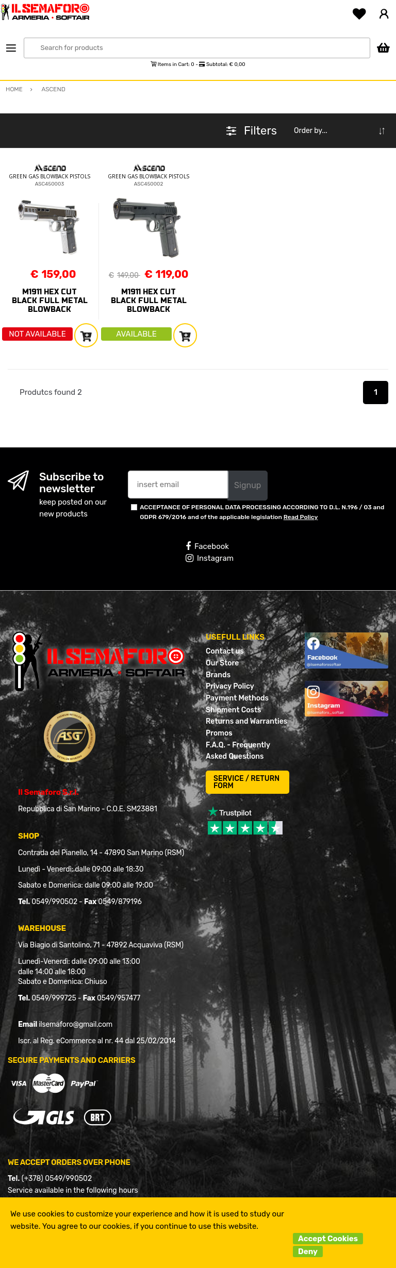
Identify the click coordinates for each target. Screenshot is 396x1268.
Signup (247, 485)
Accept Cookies (328, 1238)
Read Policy (301, 517)
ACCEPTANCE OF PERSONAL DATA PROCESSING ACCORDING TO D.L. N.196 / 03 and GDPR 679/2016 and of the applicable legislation (262, 512)
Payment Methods (237, 698)
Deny (308, 1251)
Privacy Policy (230, 686)
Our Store (222, 663)
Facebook (207, 546)
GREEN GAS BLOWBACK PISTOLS (49, 176)
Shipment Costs (233, 710)
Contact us (225, 651)
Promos (219, 733)
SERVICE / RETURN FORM (246, 782)
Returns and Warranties (246, 721)
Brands (218, 675)
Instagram (210, 558)
